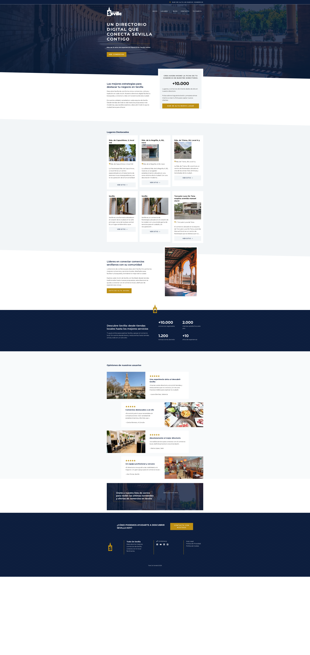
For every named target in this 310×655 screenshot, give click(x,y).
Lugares (166, 11)
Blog (175, 11)
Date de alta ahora (119, 290)
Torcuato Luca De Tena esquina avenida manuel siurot (185, 198)
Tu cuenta (197, 11)
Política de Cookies (192, 546)
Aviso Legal (190, 541)
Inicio (155, 11)
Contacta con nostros (181, 526)
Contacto (185, 11)
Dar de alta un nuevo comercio (187, 2)
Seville (112, 196)
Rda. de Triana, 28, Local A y (187, 140)
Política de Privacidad (193, 543)
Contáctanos (162, 541)
